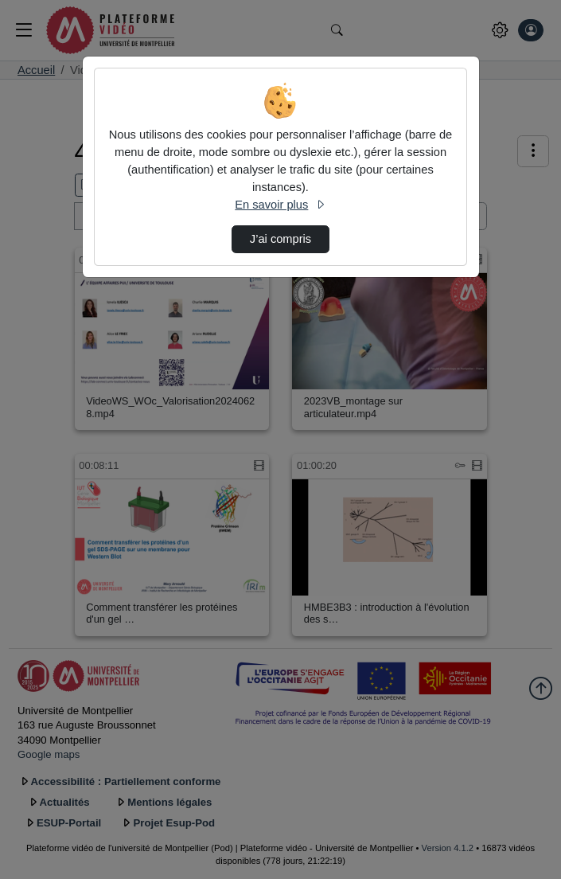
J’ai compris (280, 238)
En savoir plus (280, 204)
